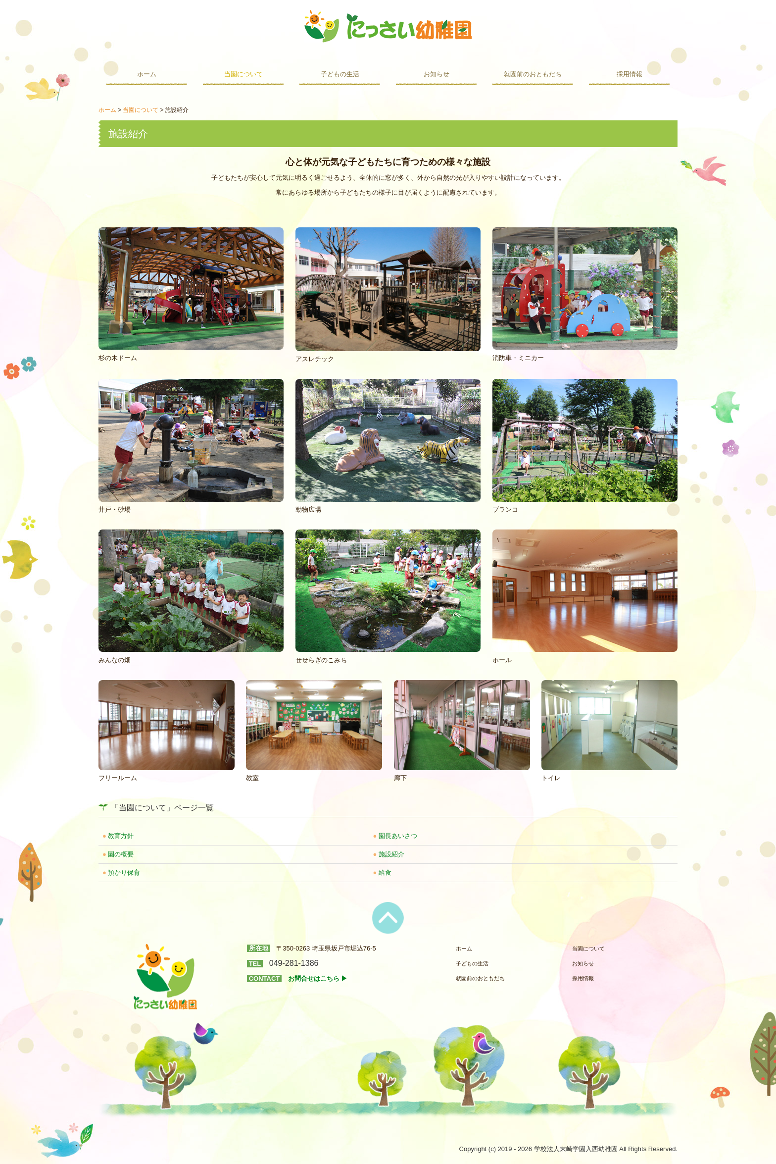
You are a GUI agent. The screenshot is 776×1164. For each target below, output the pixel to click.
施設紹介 (391, 854)
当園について (243, 74)
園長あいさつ (398, 836)
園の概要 (121, 854)
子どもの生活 (340, 74)
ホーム (146, 74)
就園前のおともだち (533, 74)
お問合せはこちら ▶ (318, 978)
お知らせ (436, 74)
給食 (385, 872)
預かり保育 (124, 872)
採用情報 (629, 74)
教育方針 (121, 836)
